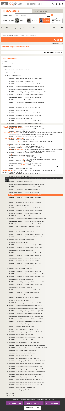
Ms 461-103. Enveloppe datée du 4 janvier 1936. (21, 81)
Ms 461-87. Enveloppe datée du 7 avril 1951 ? (20, 300)
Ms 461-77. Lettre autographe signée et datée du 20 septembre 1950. (26, 274)
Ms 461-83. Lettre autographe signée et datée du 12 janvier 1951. (25, 284)
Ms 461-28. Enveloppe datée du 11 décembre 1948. (22, 144)
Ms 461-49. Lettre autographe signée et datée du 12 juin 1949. (25, 200)
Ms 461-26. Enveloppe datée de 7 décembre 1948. (21, 139)
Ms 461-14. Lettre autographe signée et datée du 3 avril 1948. (25, 113)
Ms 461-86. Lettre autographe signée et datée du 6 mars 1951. (25, 292)
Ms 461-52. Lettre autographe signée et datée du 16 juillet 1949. (25, 210)
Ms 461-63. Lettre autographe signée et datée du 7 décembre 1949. (26, 237)
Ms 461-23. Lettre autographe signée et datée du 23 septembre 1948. (26, 129)
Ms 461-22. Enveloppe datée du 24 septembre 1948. (22, 131)
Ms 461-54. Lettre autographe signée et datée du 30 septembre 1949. (26, 221)
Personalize (52, 403)
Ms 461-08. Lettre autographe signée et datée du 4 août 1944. (25, 97)
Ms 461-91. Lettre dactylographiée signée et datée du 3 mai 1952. (26, 308)
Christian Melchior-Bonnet (14, 75)
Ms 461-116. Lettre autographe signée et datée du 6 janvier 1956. (25, 366)
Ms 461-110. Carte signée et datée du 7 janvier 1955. (22, 350)
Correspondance (7, 66)
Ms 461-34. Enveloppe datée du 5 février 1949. (21, 160)
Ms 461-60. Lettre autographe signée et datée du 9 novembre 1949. (26, 229)
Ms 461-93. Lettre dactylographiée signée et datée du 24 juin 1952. (26, 313)
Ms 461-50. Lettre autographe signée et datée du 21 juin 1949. (25, 202)
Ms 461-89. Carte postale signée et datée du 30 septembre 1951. (25, 303)
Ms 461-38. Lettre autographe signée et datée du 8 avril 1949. (25, 171)
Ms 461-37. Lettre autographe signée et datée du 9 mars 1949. (25, 165)
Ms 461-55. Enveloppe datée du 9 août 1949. (20, 216)
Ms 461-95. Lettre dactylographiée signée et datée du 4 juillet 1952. (26, 319)
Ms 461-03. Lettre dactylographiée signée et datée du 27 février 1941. (27, 86)
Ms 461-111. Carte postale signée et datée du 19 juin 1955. (24, 358)
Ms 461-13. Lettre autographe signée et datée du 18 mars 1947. (25, 107)
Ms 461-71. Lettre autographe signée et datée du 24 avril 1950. (25, 263)
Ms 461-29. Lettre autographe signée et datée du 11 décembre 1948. (26, 147)
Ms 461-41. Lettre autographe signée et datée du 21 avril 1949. (25, 179)
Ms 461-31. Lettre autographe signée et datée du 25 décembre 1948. (26, 150)
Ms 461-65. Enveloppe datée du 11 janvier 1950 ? (21, 250)
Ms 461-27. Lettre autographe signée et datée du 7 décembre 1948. (26, 142)
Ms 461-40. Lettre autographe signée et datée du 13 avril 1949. (25, 173)
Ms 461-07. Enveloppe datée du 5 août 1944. (20, 100)
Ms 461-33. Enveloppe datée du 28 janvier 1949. (21, 155)
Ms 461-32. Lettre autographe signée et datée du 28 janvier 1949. (25, 158)
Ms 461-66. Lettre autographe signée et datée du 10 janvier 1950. (25, 247)
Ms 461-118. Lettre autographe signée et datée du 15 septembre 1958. (27, 371)
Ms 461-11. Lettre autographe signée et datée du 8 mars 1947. (25, 105)
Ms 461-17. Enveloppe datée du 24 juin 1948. (20, 118)
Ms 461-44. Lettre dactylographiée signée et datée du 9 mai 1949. (26, 189)
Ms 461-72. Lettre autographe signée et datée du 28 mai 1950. (25, 266)
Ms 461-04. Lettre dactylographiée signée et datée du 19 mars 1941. (26, 89)
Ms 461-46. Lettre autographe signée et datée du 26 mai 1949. (25, 194)
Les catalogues (11, 11)
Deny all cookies (34, 403)
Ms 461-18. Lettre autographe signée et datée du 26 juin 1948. (25, 121)
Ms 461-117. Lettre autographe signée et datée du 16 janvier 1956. (26, 369)
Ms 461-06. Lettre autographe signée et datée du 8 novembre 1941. (26, 94)
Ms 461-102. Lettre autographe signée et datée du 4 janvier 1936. (25, 78)
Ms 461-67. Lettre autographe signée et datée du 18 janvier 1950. (25, 253)
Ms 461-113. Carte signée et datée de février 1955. (22, 353)
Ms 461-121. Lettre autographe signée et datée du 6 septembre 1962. (26, 382)
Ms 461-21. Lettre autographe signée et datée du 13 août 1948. (25, 126)
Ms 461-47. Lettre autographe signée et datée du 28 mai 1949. (25, 197)
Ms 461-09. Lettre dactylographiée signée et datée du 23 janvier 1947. (27, 102)
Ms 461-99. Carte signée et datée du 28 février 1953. (22, 326)
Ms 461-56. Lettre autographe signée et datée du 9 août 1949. (25, 213)
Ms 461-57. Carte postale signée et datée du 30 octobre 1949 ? (25, 224)
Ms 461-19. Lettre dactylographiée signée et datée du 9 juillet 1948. (26, 123)
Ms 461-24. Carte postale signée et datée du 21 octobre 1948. (24, 134)
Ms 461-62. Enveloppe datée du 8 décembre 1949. (22, 239)
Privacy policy (32, 408)
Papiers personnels (8, 64)
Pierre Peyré (10, 393)
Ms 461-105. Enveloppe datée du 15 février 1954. (21, 334)
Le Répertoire (40, 11)
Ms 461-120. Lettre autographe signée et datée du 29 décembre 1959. (27, 377)
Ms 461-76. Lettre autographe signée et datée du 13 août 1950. (25, 271)
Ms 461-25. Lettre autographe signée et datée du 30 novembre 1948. (26, 136)
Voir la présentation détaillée (52, 52)
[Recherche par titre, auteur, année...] (30, 15)
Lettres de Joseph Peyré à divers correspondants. (18, 69)
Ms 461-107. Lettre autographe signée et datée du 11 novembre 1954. (27, 345)
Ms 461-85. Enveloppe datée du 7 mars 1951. (20, 295)
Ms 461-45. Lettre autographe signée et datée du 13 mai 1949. (25, 192)
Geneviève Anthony (12, 73)
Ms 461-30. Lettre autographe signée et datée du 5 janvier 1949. (25, 152)
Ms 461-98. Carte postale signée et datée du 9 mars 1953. (23, 329)
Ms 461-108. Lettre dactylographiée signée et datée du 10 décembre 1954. (28, 348)
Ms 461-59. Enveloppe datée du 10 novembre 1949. (22, 231)
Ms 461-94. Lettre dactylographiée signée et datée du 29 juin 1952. (26, 316)
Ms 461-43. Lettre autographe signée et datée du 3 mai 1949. (24, 187)
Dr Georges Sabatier (12, 396)
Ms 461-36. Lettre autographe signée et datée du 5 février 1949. (25, 163)
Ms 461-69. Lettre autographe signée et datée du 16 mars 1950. (25, 258)
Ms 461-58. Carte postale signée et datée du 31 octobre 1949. (24, 226)
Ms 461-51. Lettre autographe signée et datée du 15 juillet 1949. (25, 208)
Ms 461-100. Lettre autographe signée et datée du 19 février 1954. (26, 337)
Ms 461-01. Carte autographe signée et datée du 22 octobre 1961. (26, 379)
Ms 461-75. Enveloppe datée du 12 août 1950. (20, 268)
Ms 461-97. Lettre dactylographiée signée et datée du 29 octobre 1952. (27, 324)
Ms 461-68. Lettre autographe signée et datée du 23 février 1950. (25, 255)
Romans (5, 61)
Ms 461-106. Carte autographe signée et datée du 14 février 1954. (26, 332)
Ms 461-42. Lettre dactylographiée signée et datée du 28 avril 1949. (26, 184)
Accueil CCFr (4, 28)
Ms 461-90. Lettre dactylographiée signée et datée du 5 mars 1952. (26, 305)
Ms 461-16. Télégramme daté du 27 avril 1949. (21, 181)
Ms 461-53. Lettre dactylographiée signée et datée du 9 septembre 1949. (27, 218)
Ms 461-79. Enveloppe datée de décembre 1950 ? (21, 279)
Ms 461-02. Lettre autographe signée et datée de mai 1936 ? (24, 84)
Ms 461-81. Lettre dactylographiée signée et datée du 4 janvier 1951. (26, 282)
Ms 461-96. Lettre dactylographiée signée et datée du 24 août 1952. (26, 321)
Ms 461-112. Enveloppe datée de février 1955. (20, 355)
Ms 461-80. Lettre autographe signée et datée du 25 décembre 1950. (26, 276)
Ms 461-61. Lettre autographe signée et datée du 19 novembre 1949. (26, 234)
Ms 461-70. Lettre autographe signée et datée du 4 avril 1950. (25, 260)
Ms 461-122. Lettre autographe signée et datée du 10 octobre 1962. (26, 384)
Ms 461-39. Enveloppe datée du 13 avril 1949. (20, 176)
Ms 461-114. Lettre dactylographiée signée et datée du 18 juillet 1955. (27, 361)
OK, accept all (14, 403)
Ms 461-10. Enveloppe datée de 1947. (18, 110)
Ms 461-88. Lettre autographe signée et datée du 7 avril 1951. (25, 297)
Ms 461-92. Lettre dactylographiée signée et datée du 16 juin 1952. (26, 311)
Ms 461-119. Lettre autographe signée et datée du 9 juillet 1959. (25, 374)
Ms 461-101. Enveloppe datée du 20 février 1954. (21, 340)
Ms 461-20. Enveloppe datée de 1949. (18, 242)
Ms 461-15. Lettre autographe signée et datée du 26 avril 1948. (25, 115)
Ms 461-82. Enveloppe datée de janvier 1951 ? (20, 287)
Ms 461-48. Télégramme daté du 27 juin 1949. (20, 205)
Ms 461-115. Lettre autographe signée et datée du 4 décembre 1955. (26, 363)
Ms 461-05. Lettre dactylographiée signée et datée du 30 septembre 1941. (28, 92)
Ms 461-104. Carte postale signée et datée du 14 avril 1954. (24, 342)
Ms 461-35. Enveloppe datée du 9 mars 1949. (20, 168)
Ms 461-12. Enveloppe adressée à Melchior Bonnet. (22, 387)
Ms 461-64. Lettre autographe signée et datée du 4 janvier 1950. (25, 245)
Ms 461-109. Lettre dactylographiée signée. (20, 390)
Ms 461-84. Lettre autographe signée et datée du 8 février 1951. (25, 289)
